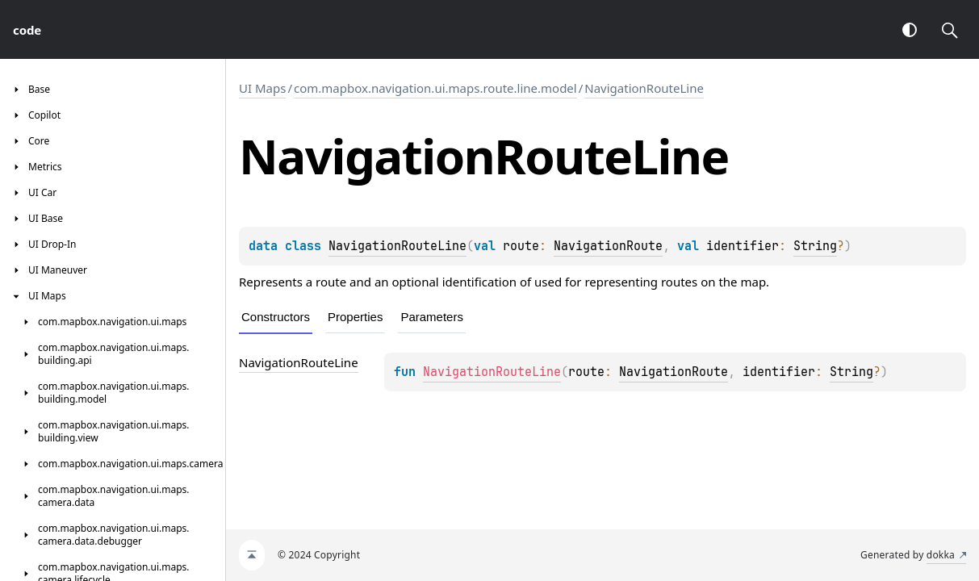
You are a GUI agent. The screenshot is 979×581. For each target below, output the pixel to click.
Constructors (275, 317)
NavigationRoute (608, 246)
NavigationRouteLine (644, 88)
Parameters (431, 317)
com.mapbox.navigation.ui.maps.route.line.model (435, 88)
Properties (355, 317)
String (815, 246)
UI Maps (262, 88)
